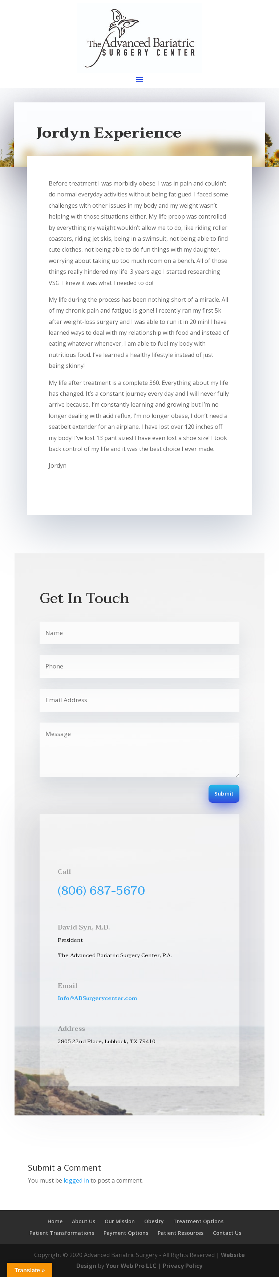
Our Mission (120, 1221)
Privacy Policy (182, 1266)
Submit (224, 794)
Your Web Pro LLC (131, 1266)
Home (55, 1221)
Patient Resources (180, 1232)
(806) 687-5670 (101, 890)
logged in (76, 1180)
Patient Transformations (61, 1232)
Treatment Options (198, 1221)
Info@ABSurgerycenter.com (97, 998)
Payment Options (126, 1232)
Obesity (154, 1221)
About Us (83, 1221)
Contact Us (227, 1232)
